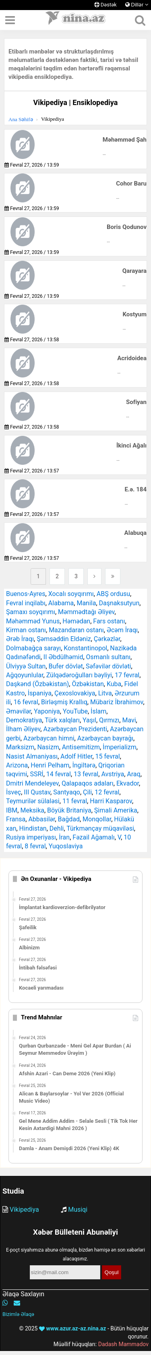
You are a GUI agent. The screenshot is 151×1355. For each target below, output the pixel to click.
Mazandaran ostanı (76, 630)
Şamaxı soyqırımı (30, 612)
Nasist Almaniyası (32, 756)
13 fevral (86, 774)
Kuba (114, 684)
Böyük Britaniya (69, 810)
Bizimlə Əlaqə (18, 1314)
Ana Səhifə (20, 119)
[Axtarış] (140, 20)
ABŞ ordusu (113, 594)
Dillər (137, 5)
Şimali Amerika (115, 810)
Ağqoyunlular (24, 675)
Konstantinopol (85, 648)
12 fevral (107, 792)
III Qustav (37, 792)
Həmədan (76, 621)
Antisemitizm (81, 747)
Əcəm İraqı (122, 630)
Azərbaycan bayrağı (105, 738)
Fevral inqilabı (26, 603)
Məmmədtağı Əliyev (86, 612)
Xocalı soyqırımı (71, 594)
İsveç (13, 792)
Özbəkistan (87, 684)
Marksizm (20, 747)
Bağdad (69, 819)
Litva (105, 693)
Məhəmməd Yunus (33, 621)
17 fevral (127, 675)
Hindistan (33, 828)
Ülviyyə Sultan (26, 666)
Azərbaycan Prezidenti (75, 729)
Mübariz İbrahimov (116, 702)
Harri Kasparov (111, 801)
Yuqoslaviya (66, 846)
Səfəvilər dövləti (108, 666)
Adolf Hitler (76, 756)
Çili (87, 792)
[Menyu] (10, 20)
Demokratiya (24, 720)
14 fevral (58, 774)
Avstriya (112, 774)
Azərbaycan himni (48, 738)
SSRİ (36, 774)
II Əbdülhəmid (63, 657)
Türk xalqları (62, 720)
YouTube (75, 711)
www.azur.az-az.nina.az (72, 1328)
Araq (133, 774)
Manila (86, 603)
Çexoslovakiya (74, 693)
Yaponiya (47, 711)
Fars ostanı (109, 621)
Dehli (57, 828)
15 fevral (107, 756)
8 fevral (35, 846)
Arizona (17, 765)
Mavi (129, 720)
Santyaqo (66, 792)
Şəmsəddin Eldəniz (64, 639)
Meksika (32, 810)
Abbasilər (41, 819)
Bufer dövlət (66, 666)
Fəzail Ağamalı (93, 837)
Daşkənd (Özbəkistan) (37, 684)
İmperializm (120, 747)
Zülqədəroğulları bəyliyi (79, 675)
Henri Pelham (50, 765)
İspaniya (40, 693)
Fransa (15, 819)
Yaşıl (89, 720)
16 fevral (26, 702)
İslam (98, 711)
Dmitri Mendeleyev (32, 783)
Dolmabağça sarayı (33, 648)
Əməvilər (18, 711)
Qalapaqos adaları (88, 783)
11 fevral (74, 801)
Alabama (61, 603)
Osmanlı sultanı (108, 657)
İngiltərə (83, 765)
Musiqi (77, 1209)
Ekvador (127, 783)
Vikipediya (24, 1209)
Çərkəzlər (107, 639)
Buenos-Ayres (26, 594)
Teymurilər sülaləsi (33, 801)
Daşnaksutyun (119, 603)
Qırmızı (109, 720)
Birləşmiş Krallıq (64, 702)
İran (64, 837)
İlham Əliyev (23, 729)
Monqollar (97, 819)
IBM (11, 810)
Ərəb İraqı (20, 639)
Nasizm (48, 747)
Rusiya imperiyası (31, 837)
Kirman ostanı (26, 630)
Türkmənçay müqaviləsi (100, 828)
